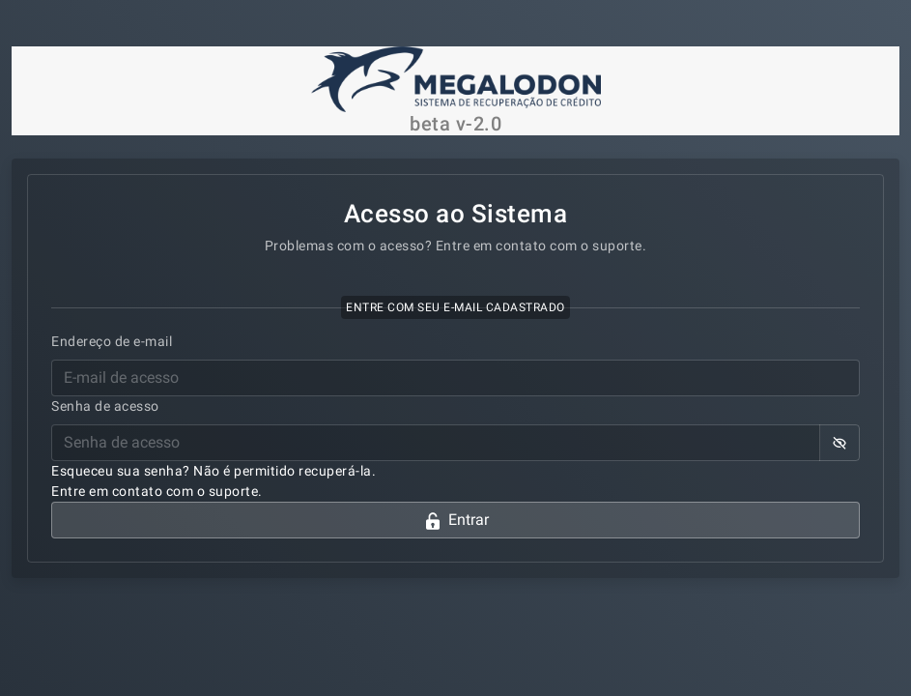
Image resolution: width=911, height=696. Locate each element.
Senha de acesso (105, 406)
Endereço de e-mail (111, 341)
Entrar (456, 521)
